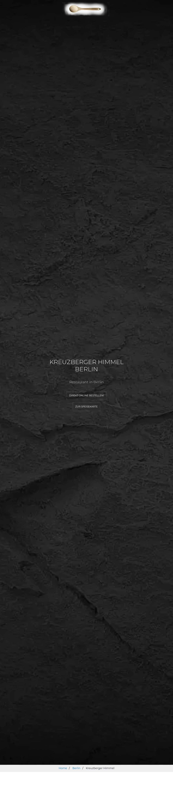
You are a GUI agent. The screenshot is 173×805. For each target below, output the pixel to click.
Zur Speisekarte (86, 406)
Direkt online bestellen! (86, 395)
